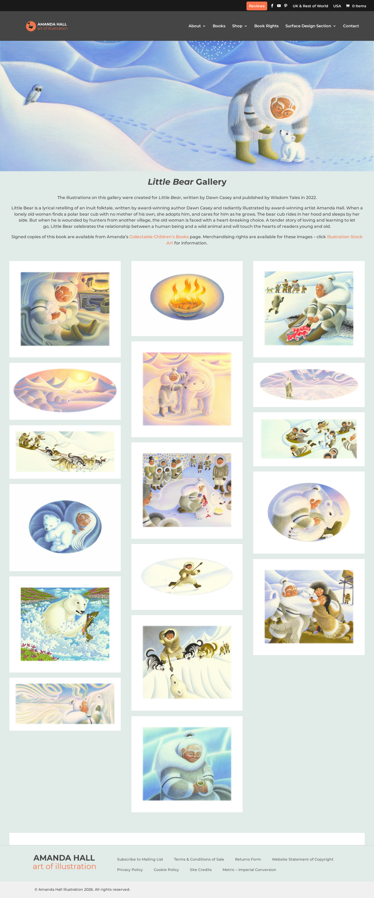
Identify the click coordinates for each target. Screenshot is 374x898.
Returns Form (248, 859)
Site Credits (201, 869)
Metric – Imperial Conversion (249, 869)
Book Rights (266, 26)
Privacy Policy (130, 869)
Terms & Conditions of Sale (199, 859)
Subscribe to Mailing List (140, 859)
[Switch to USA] (337, 7)
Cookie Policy (166, 869)
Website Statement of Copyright (302, 859)
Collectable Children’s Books (159, 236)
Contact (351, 26)
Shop (237, 26)
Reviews (257, 6)
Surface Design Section (308, 26)
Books (219, 26)
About (195, 26)
